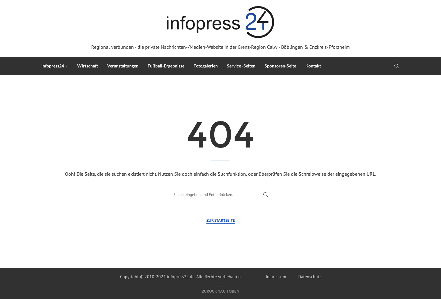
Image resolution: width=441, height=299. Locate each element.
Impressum (276, 276)
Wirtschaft (87, 65)
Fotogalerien (206, 65)
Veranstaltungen (122, 65)
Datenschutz (309, 276)
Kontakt (313, 65)
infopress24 (52, 65)
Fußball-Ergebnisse (166, 65)
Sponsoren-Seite (280, 65)
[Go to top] (220, 291)
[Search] (397, 66)
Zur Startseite (220, 220)
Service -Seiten (241, 65)
